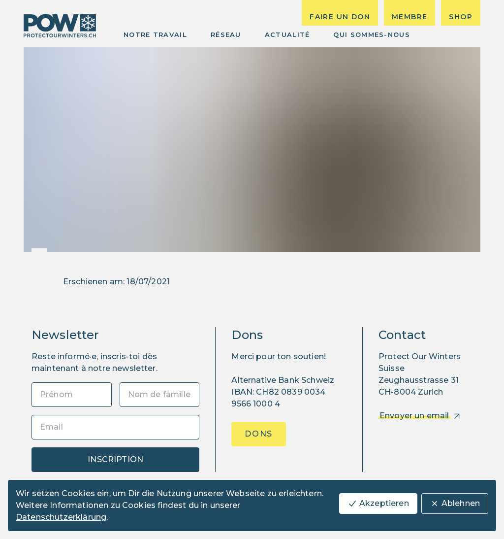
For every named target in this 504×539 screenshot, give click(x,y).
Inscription (115, 459)
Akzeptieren (378, 503)
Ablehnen (455, 503)
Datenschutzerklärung (61, 517)
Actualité (287, 34)
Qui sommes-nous (371, 34)
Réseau (226, 34)
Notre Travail (155, 34)
